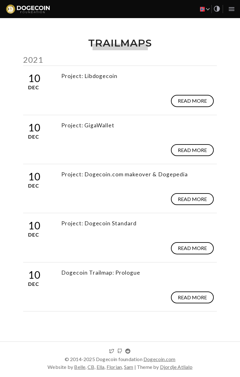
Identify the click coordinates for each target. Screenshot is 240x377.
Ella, (101, 367)
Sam (128, 367)
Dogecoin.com (159, 359)
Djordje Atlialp (176, 367)
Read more (192, 101)
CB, (92, 367)
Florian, (115, 367)
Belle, (80, 367)
